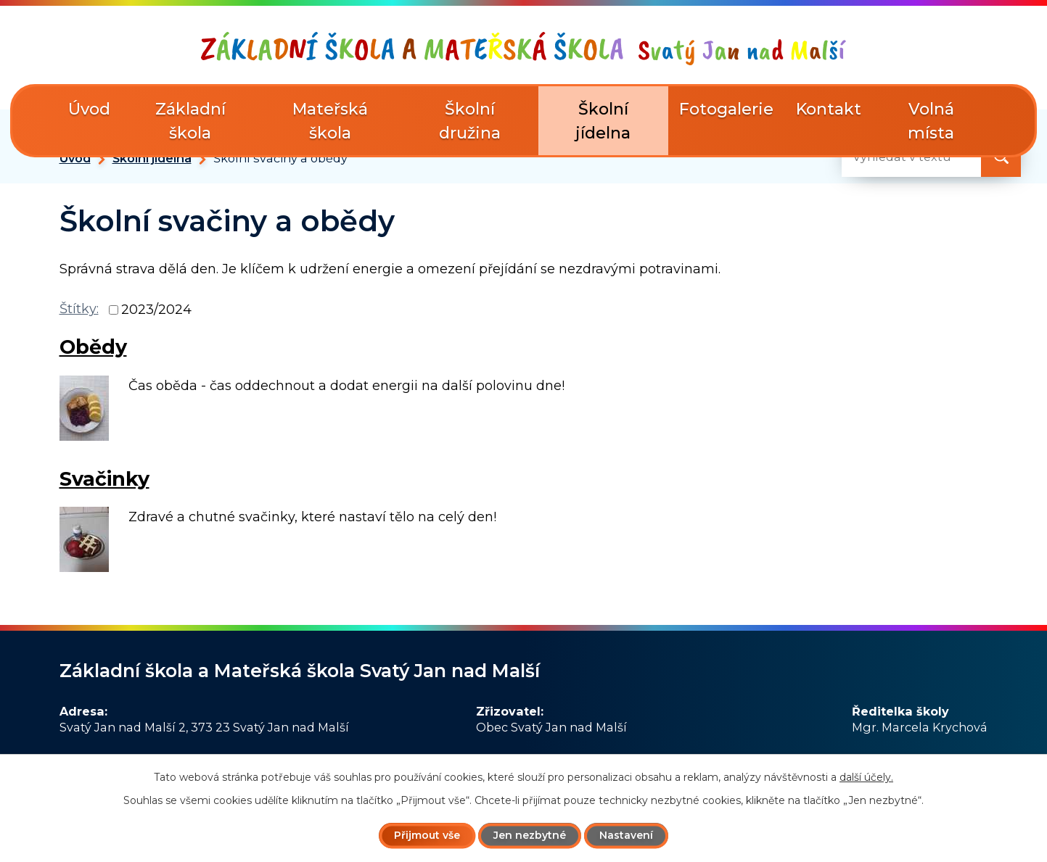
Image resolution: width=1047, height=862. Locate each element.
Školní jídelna (152, 158)
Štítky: (79, 309)
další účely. (866, 777)
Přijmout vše (427, 835)
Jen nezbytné (529, 835)
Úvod (75, 158)
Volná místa (931, 121)
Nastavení (626, 835)
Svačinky (104, 479)
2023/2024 (156, 310)
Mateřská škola (330, 121)
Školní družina (470, 121)
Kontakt (828, 109)
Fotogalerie (726, 109)
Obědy (93, 347)
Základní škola (190, 121)
